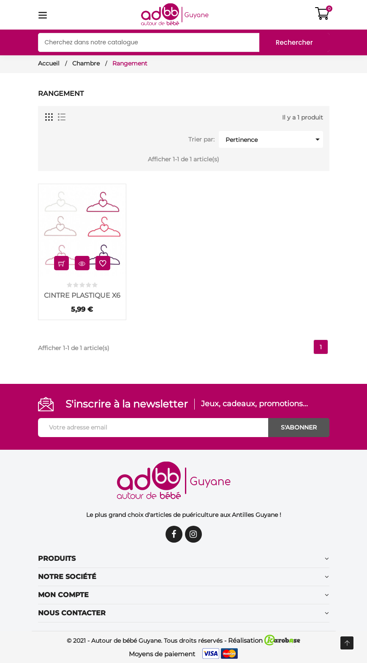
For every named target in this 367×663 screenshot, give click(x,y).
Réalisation (264, 640)
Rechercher (293, 42)
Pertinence (273, 139)
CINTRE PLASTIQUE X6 (82, 295)
